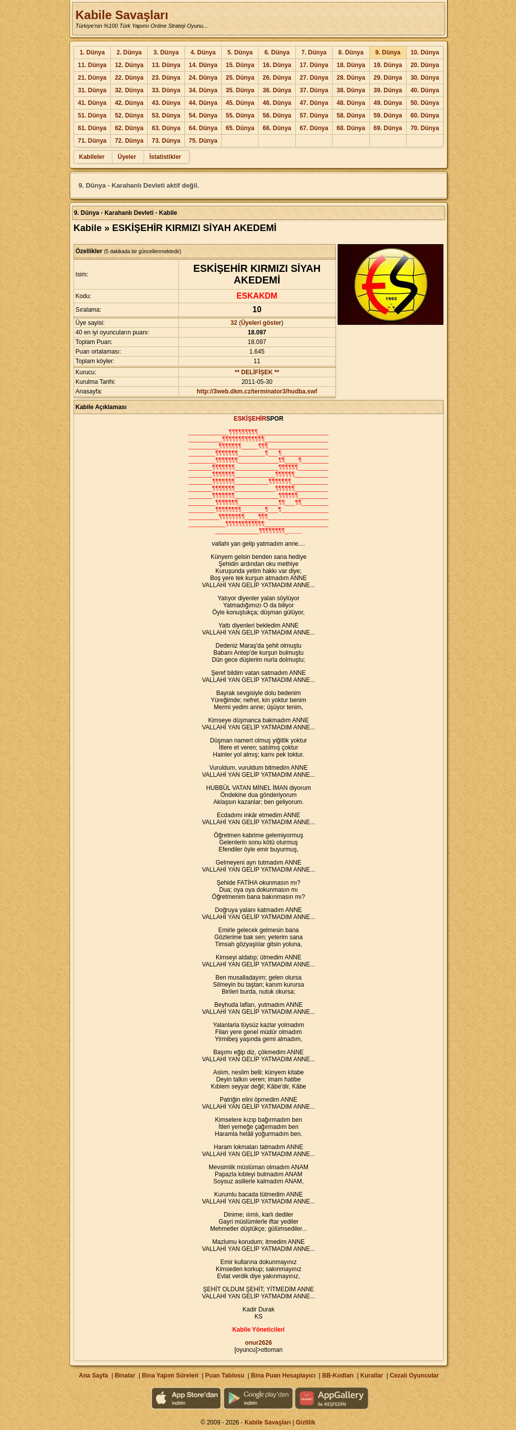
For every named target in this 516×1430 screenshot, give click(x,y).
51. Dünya (92, 115)
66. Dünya (277, 128)
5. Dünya (239, 52)
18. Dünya (351, 65)
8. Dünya (350, 52)
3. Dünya (166, 52)
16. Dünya (277, 65)
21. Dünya (92, 77)
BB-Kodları (338, 1375)
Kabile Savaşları (122, 15)
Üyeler (126, 156)
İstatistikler (165, 156)
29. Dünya (387, 77)
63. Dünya (166, 128)
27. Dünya (314, 77)
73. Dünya (166, 140)
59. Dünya (387, 115)
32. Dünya (129, 90)
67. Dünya (314, 128)
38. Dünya (351, 90)
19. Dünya (387, 65)
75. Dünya (203, 140)
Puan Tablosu (224, 1375)
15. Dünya (240, 65)
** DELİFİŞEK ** (257, 372)
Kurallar (371, 1375)
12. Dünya (129, 65)
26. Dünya (277, 77)
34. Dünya (203, 90)
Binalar (125, 1375)
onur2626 (258, 1342)
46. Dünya (277, 102)
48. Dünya (351, 102)
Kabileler (92, 156)
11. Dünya (92, 65)
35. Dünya (240, 90)
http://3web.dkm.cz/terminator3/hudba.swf (257, 391)
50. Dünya (425, 102)
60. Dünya (425, 115)
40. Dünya (425, 90)
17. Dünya (314, 65)
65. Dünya (240, 128)
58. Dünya (351, 115)
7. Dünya (314, 52)
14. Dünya (203, 65)
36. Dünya (277, 90)
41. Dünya (92, 102)
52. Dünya (129, 115)
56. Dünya (277, 115)
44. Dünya (203, 102)
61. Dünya (92, 128)
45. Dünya (240, 102)
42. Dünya (129, 102)
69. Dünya (387, 128)
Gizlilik (305, 1422)
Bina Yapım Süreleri (170, 1375)
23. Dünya (166, 77)
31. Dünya (92, 90)
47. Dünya (314, 102)
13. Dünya (166, 65)
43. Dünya (166, 102)
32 (234, 322)
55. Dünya (240, 115)
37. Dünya (314, 90)
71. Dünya (92, 140)
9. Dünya (388, 52)
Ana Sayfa (93, 1375)
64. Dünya (203, 128)
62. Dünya (129, 128)
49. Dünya (387, 102)
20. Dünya (425, 65)
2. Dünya (129, 52)
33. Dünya (166, 90)
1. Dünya (92, 52)
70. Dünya (425, 128)
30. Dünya (425, 77)
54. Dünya (203, 115)
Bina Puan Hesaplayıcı (283, 1375)
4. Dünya (203, 52)
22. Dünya (129, 77)
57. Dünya (314, 115)
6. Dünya (277, 52)
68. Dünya (351, 128)
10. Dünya (425, 52)
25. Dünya (240, 77)
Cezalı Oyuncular (414, 1375)
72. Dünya (129, 140)
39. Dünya (387, 90)
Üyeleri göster (261, 322)
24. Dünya (203, 77)
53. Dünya (166, 115)
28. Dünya (351, 77)
